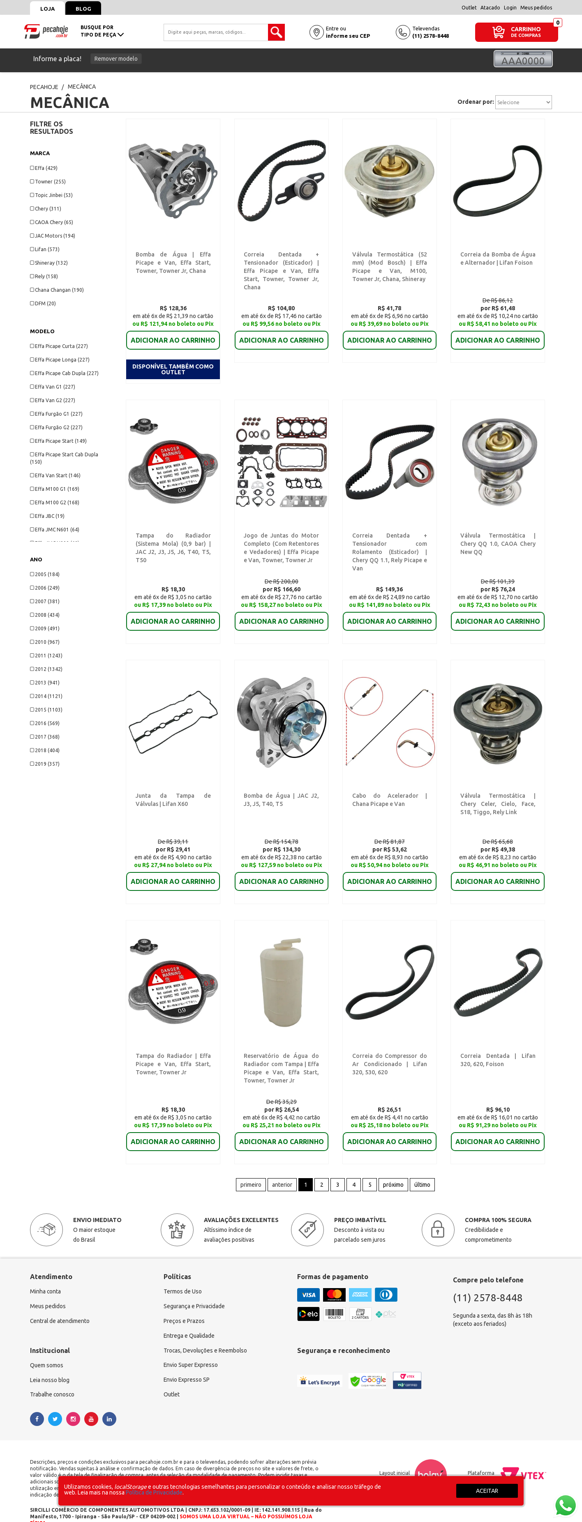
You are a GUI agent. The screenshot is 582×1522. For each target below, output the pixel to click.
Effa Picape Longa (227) (60, 359)
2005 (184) (45, 574)
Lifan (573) (45, 249)
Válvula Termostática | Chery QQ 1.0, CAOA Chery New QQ (498, 523)
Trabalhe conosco (53, 1376)
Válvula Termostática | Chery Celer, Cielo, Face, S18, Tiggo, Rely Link (498, 783)
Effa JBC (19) (47, 516)
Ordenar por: (475, 102)
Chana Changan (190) (57, 290)
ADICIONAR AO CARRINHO (173, 334)
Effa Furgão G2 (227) (56, 427)
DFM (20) (43, 303)
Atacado (490, 7)
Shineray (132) (49, 262)
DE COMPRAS (526, 35)
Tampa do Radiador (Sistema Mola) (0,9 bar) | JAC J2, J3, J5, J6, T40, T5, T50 (173, 523)
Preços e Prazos (184, 1302)
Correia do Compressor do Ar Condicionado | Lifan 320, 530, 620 (389, 1044)
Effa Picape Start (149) (58, 441)
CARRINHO (526, 29)
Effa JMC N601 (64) (54, 529)
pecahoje (44, 87)
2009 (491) (45, 628)
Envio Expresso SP (187, 1361)
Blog (84, 8)
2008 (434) (45, 615)
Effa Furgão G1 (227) (56, 414)
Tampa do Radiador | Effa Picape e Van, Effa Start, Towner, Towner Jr (173, 1044)
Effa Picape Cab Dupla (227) (64, 373)
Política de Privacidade (154, 1492)
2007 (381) (45, 601)
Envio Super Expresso (191, 1346)
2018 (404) (45, 750)
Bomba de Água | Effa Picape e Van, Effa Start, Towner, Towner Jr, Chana (173, 262)
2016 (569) (45, 723)
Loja (47, 8)
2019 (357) (45, 764)
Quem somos (47, 1346)
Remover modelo (116, 58)
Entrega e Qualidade (190, 1317)
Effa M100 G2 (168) (54, 502)
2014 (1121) (46, 696)
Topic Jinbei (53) (51, 195)
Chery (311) (45, 208)
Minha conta (45, 1272)
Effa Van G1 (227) (52, 386)
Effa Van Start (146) (55, 475)
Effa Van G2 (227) (52, 400)
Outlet (469, 7)
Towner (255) (48, 181)
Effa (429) (44, 168)
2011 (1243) (46, 655)
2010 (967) (45, 642)
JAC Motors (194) (52, 235)
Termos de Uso (183, 1272)
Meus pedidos (536, 7)
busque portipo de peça (102, 31)
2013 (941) (45, 682)
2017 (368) (45, 736)
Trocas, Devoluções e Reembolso (206, 1331)
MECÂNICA (82, 86)
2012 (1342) (46, 669)
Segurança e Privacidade (195, 1287)
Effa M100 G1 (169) (54, 489)
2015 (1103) (46, 709)
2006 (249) (45, 587)
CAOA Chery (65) (51, 222)
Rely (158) (44, 276)
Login (510, 7)
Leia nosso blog (50, 1361)
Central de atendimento (60, 1302)
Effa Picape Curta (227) (59, 346)
